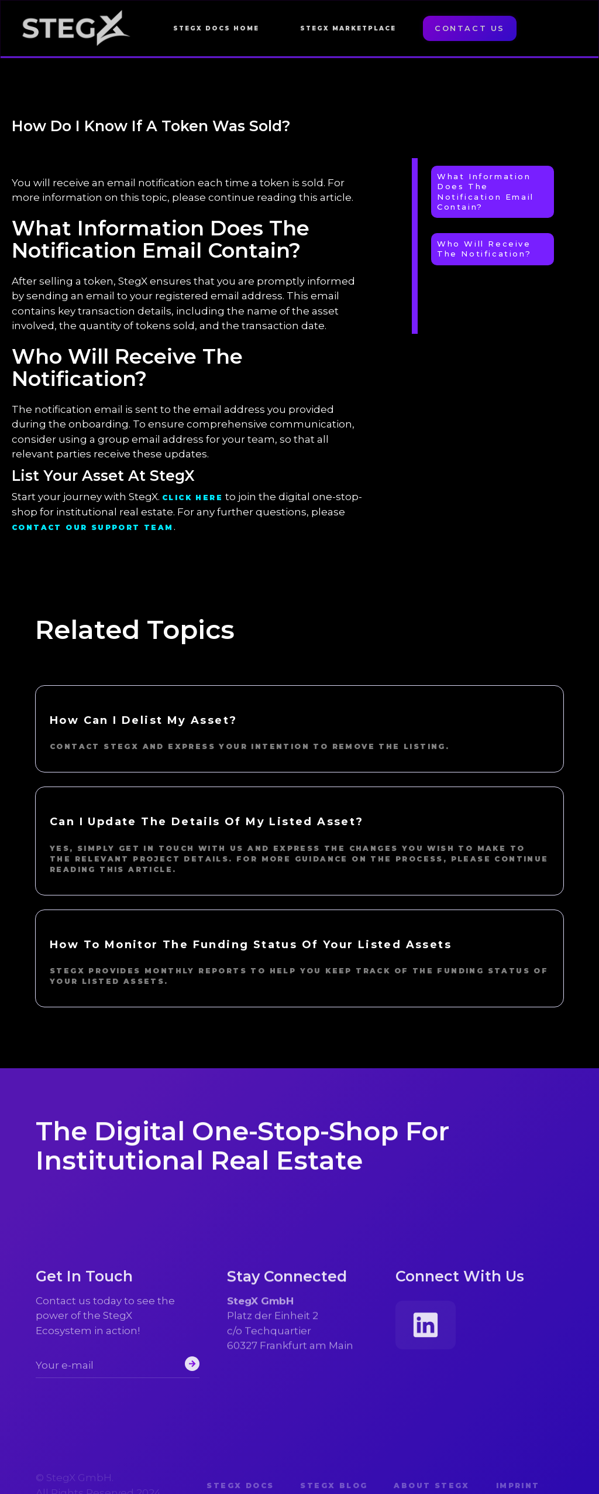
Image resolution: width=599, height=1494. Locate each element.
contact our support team (93, 527)
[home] (76, 28)
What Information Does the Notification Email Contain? (485, 191)
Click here (192, 497)
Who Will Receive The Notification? (484, 248)
